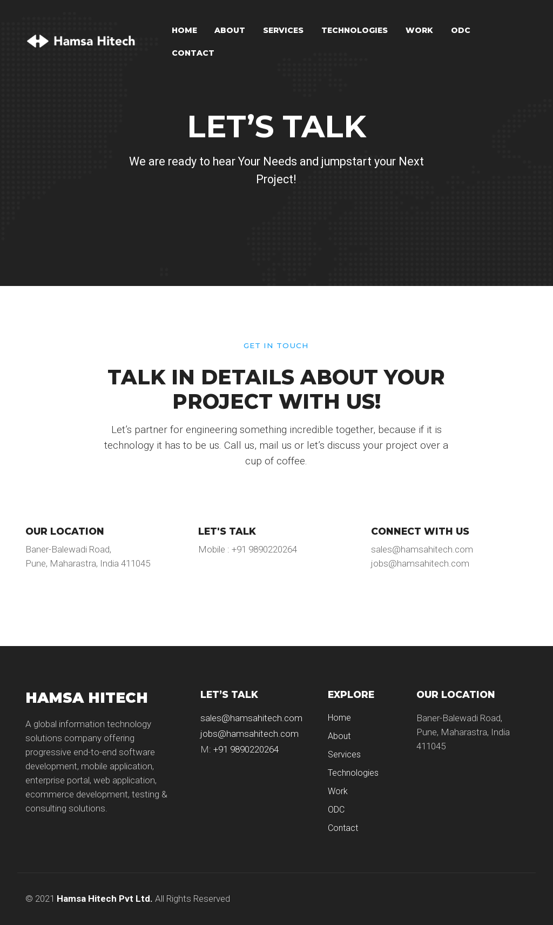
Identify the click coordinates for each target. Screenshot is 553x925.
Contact (193, 53)
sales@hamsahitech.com (251, 718)
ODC (460, 30)
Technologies (354, 30)
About (229, 30)
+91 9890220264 (246, 749)
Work (419, 30)
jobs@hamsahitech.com (249, 733)
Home (184, 30)
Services (283, 30)
